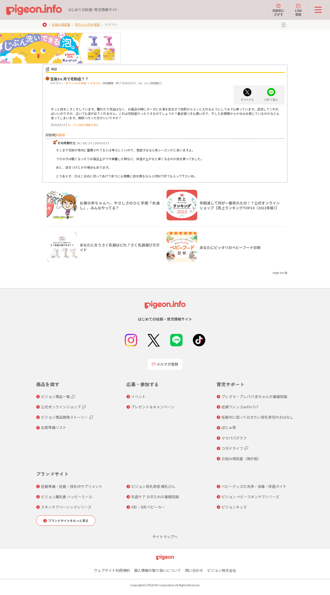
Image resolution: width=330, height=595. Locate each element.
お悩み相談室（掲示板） (241, 458)
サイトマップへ (165, 536)
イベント (138, 396)
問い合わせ (194, 570)
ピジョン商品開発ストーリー (64, 417)
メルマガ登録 (165, 364)
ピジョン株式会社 (221, 570)
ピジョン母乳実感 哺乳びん (153, 486)
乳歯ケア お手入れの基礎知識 (155, 496)
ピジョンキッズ (234, 507)
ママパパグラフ (234, 438)
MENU (283, 25)
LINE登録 (298, 9)
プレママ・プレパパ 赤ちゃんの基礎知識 (254, 396)
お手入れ (95, 83)
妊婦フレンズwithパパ (239, 406)
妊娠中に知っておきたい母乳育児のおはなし (257, 417)
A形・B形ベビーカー (148, 507)
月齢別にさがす (278, 9)
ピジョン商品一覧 (55, 396)
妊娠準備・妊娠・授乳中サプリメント (71, 486)
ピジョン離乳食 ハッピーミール (66, 496)
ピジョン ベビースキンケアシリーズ (250, 496)
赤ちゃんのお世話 (87, 24)
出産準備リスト (53, 427)
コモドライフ (232, 448)
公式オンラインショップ (61, 406)
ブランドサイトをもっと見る (68, 520)
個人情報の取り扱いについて (157, 570)
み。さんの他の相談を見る (83, 125)
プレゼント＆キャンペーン (152, 406)
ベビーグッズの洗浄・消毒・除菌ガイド (253, 486)
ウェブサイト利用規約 (112, 570)
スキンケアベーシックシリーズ (66, 507)
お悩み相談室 (61, 24)
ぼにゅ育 (228, 427)
